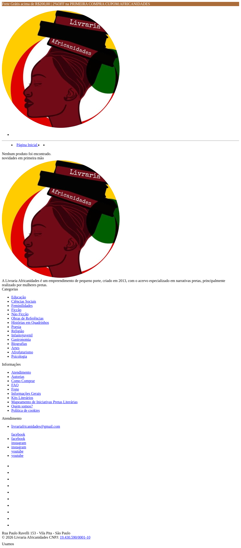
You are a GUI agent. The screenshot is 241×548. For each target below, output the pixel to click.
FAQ (15, 385)
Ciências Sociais (23, 301)
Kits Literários (22, 398)
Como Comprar (23, 381)
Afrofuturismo (22, 352)
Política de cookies (25, 410)
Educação (18, 297)
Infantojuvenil (22, 335)
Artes (15, 348)
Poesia (16, 327)
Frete (15, 389)
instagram (18, 443)
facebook (18, 434)
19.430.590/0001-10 (75, 537)
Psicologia (19, 356)
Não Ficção (19, 314)
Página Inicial (27, 145)
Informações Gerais (26, 393)
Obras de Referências (27, 318)
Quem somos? (22, 406)
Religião (17, 331)
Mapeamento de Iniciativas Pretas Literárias (44, 402)
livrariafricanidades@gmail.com (35, 426)
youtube (17, 451)
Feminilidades (22, 306)
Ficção (16, 310)
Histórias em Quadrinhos (30, 323)
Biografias (19, 344)
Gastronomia (21, 339)
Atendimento (21, 372)
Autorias (17, 377)
